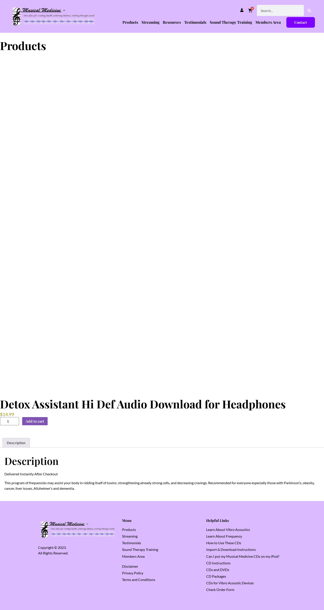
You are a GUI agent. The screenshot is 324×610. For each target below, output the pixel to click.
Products (130, 22)
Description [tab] (16, 443)
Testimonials (195, 22)
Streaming (150, 22)
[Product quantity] (9, 421)
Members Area (268, 22)
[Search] (309, 10)
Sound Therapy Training (231, 22)
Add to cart (35, 421)
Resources (172, 22)
